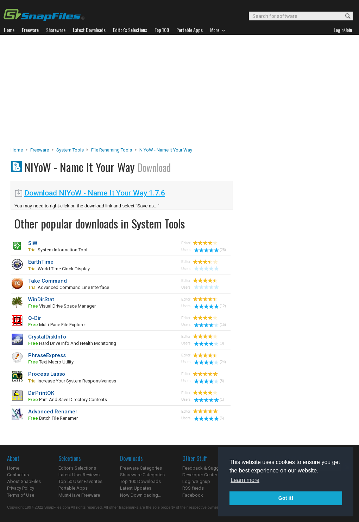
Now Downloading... (140, 495)
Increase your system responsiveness (72, 381)
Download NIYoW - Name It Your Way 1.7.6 (94, 193)
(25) (210, 250)
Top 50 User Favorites (80, 481)
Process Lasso (46, 374)
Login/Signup (196, 481)
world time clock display (59, 268)
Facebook (192, 495)
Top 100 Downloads (140, 481)
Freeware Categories (141, 468)
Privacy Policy (20, 488)
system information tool (57, 249)
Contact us (18, 474)
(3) (209, 343)
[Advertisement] (179, 93)
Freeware (39, 150)
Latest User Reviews (79, 474)
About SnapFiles (24, 481)
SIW (32, 243)
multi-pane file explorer (57, 324)
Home (17, 150)
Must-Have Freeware (79, 495)
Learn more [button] (245, 480)
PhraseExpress (47, 355)
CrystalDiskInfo (47, 337)
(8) (209, 381)
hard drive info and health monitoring (72, 343)
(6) (209, 418)
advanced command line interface (68, 287)
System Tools (70, 150)
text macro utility (51, 362)
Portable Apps (73, 488)
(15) (210, 325)
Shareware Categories (142, 474)
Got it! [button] (285, 498)
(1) (209, 399)
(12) (210, 306)
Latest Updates (135, 488)
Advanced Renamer (52, 411)
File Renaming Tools (111, 150)
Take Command (47, 281)
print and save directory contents (67, 399)
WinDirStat (41, 299)
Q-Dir (34, 318)
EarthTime (40, 262)
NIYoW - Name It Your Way (165, 150)
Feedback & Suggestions (208, 468)
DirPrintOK (41, 393)
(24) (210, 362)
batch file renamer (53, 418)
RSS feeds (193, 488)
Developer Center (199, 474)
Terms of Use (20, 495)
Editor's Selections (77, 468)
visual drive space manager (62, 306)
